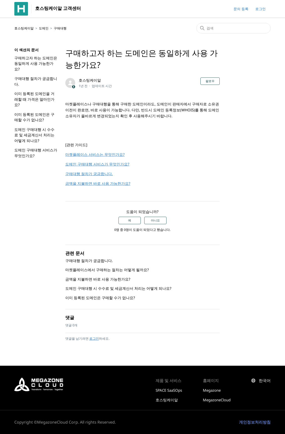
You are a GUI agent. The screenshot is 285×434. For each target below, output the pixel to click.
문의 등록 (241, 8)
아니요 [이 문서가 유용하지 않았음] (155, 220)
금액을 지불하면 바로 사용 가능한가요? (97, 183)
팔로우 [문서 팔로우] (210, 81)
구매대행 (60, 28)
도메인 (43, 28)
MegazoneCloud (217, 399)
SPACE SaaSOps (169, 390)
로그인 (94, 338)
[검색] (233, 28)
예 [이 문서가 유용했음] (129, 220)
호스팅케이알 (24, 28)
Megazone (212, 390)
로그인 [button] (260, 8)
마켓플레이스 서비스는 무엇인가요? (95, 154)
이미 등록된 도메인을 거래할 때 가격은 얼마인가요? (34, 99)
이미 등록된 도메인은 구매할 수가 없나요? (34, 117)
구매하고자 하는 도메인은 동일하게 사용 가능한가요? (35, 63)
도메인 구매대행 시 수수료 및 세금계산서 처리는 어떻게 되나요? (34, 135)
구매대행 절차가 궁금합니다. (35, 81)
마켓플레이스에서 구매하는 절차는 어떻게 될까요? (107, 269)
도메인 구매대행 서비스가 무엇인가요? (35, 152)
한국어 (265, 381)
